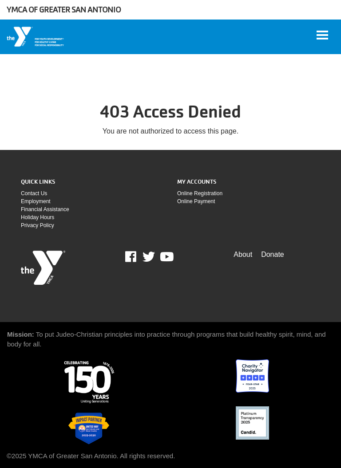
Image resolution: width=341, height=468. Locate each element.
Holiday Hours (37, 217)
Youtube (166, 257)
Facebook (137, 257)
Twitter (149, 257)
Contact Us (34, 193)
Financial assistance (45, 209)
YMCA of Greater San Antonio (64, 9)
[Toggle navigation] (322, 35)
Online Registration (199, 193)
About (243, 254)
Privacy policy (37, 225)
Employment (36, 201)
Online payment (196, 201)
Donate (272, 254)
